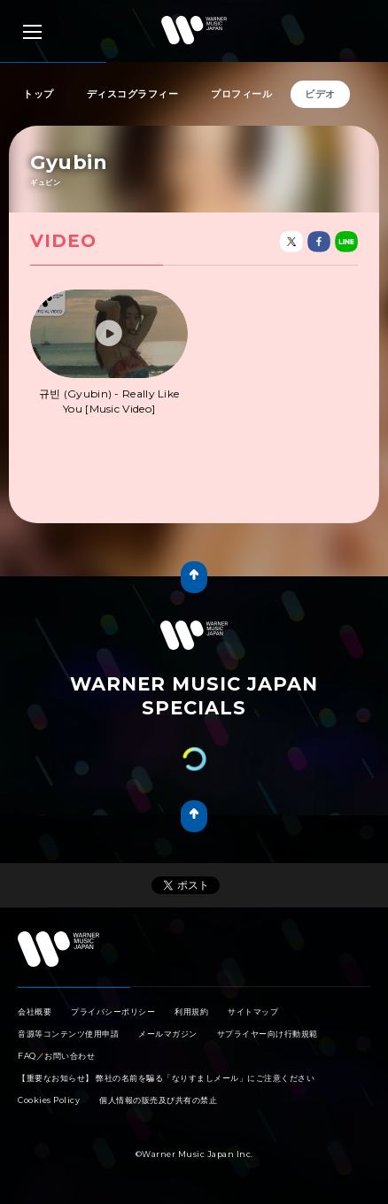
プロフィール (241, 94)
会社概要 (34, 1011)
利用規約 (191, 1011)
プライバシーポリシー (113, 1011)
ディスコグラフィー (133, 94)
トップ (38, 94)
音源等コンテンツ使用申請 (68, 1033)
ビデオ (320, 94)
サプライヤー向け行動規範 (267, 1033)
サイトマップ (253, 1011)
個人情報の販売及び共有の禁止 (158, 1100)
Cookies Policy (49, 1100)
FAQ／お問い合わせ (56, 1056)
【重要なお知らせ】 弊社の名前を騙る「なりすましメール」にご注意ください (166, 1078)
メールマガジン (168, 1033)
